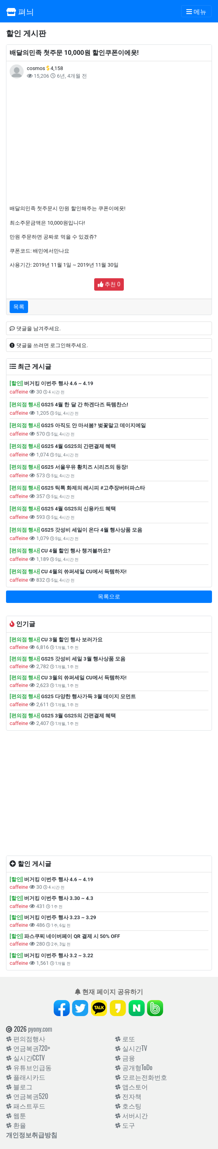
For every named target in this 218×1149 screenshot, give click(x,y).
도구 (125, 1125)
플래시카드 (25, 1077)
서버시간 (131, 1115)
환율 (16, 1125)
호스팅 (128, 1106)
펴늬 (20, 11)
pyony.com (40, 1029)
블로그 (19, 1086)
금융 (125, 1058)
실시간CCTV (25, 1058)
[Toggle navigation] (196, 11)
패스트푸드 (25, 1106)
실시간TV (131, 1048)
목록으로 (109, 596)
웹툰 (16, 1115)
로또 (125, 1038)
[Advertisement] (109, 142)
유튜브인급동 (29, 1067)
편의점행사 (25, 1038)
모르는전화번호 (141, 1077)
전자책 (128, 1096)
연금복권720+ (28, 1048)
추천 (109, 284)
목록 (18, 306)
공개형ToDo (133, 1067)
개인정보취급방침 (31, 1134)
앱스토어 (131, 1086)
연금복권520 (27, 1096)
